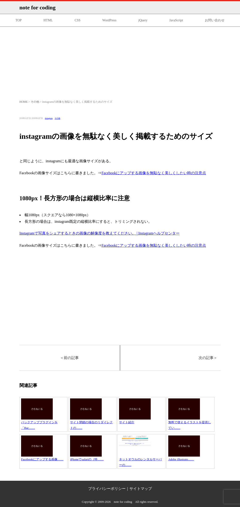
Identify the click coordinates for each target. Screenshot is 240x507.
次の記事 (208, 358)
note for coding (37, 7)
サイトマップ (140, 489)
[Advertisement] (120, 62)
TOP (18, 20)
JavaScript (176, 20)
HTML (48, 20)
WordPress (109, 20)
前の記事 (69, 358)
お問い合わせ (215, 20)
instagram (48, 118)
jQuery (142, 20)
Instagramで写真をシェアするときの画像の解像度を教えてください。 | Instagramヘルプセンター (99, 233)
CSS (77, 20)
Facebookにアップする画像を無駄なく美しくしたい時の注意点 (153, 173)
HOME (23, 101)
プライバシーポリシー (107, 489)
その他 (35, 101)
